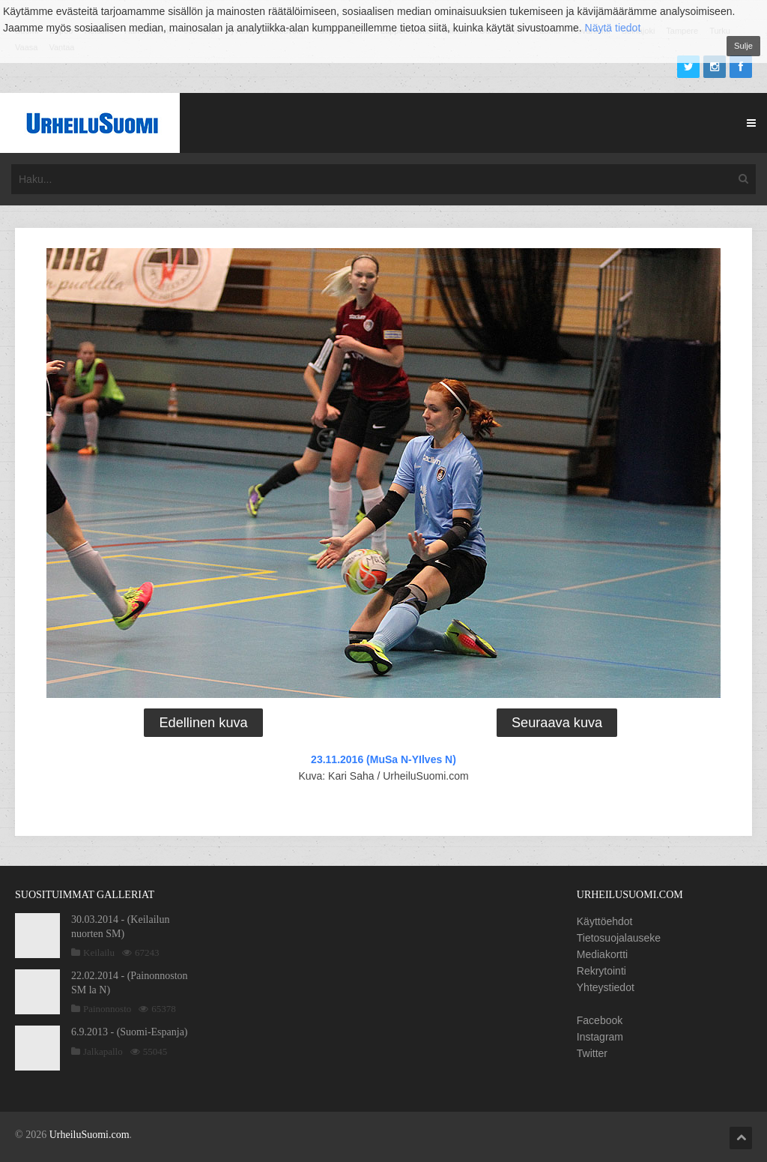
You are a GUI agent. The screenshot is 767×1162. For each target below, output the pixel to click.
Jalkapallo (103, 1051)
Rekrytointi (601, 971)
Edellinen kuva (203, 722)
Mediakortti (602, 954)
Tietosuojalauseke (619, 938)
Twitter (592, 1053)
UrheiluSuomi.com (89, 1134)
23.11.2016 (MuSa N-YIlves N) (383, 759)
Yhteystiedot (605, 987)
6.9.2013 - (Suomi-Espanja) (129, 1032)
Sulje (743, 45)
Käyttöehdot (605, 921)
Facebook (599, 1020)
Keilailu (99, 952)
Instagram (600, 1037)
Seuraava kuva (557, 722)
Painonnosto (107, 1008)
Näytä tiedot (613, 28)
